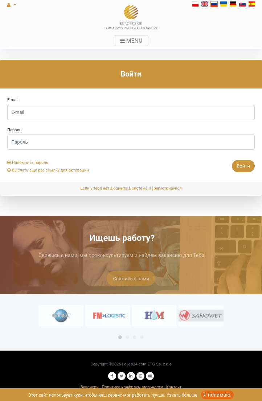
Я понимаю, (218, 395)
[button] (22, 5)
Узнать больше (182, 395)
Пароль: (14, 130)
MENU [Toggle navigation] (131, 40)
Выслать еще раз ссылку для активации (48, 170)
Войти (243, 166)
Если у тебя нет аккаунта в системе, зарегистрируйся (131, 188)
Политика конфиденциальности (132, 387)
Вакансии (90, 387)
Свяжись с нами (131, 282)
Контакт (174, 387)
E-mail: (13, 100)
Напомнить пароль (27, 162)
